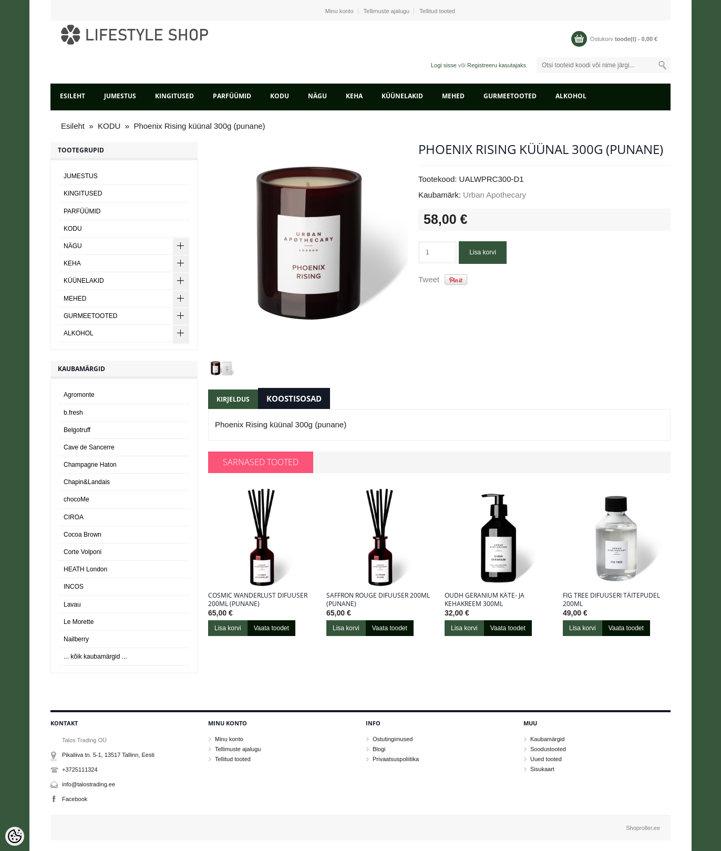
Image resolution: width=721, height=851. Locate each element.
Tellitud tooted (437, 11)
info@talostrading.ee (88, 784)
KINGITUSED (174, 95)
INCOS (74, 586)
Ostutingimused (393, 739)
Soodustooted (548, 749)
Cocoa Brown (82, 534)
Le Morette (79, 622)
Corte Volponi (82, 552)
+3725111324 (80, 769)
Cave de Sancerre (89, 447)
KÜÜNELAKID (402, 95)
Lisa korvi (482, 252)
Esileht (72, 95)
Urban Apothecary (494, 194)
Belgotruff (77, 430)
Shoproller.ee (643, 828)
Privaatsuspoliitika (396, 759)
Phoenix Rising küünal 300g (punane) (199, 125)
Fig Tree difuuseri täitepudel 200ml (611, 599)
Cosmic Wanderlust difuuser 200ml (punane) (257, 599)
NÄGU (317, 95)
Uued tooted (546, 759)
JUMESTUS (120, 95)
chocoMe (76, 499)
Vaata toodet (271, 628)
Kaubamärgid (547, 739)
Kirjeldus (233, 399)
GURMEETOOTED (510, 95)
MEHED (453, 95)
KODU (279, 95)
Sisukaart (542, 769)
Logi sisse (444, 65)
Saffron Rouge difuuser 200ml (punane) (378, 599)
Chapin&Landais (87, 482)
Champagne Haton (90, 464)
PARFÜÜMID (232, 95)
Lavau (72, 604)
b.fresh (73, 412)
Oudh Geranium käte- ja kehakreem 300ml (484, 599)
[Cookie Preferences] (14, 836)
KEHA (354, 95)
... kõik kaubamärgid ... (95, 656)
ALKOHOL (570, 95)
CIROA (74, 517)
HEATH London (85, 569)
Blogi (379, 749)
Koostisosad (294, 398)
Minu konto (339, 11)
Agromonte (79, 394)
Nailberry (76, 639)
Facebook (74, 799)
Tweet (428, 279)
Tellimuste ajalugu (386, 11)
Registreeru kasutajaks (496, 65)
